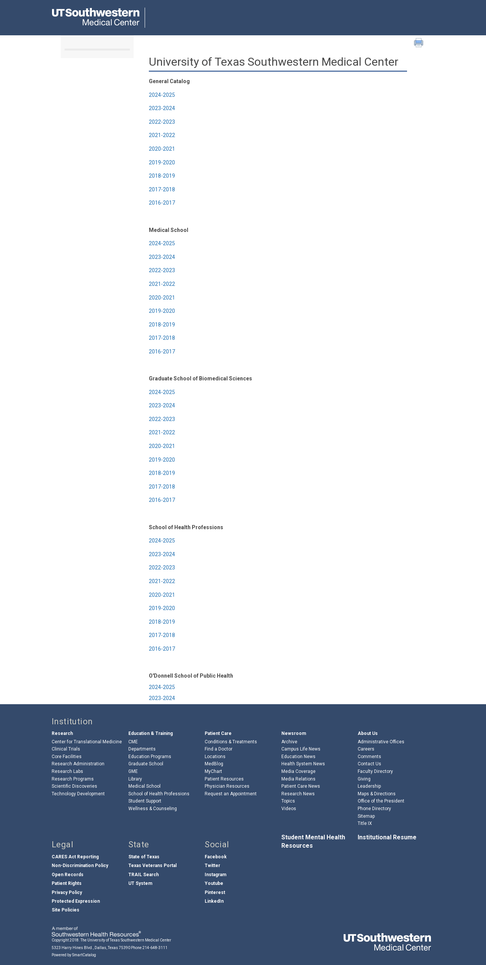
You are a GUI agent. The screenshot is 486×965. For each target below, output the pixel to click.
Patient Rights (67, 883)
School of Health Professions (158, 793)
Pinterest (215, 892)
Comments (369, 756)
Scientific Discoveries (74, 786)
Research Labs (67, 771)
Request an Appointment (231, 793)
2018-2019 (162, 176)
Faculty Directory (375, 771)
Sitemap (366, 816)
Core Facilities (67, 756)
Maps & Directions (377, 793)
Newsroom (293, 733)
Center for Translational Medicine (87, 741)
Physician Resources (227, 786)
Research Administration (78, 763)
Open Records (68, 874)
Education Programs (149, 756)
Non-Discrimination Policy (80, 865)
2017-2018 (162, 189)
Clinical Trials (66, 749)
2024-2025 (162, 95)
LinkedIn (214, 901)
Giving (364, 779)
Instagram (215, 874)
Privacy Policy (67, 892)
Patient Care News (300, 786)
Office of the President (381, 801)
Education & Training (150, 733)
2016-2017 (162, 203)
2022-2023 (162, 122)
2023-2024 (162, 108)
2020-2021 (162, 149)
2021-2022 (162, 135)
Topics (288, 801)
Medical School (144, 786)
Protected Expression (76, 901)
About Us (368, 733)
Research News (298, 793)
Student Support (144, 801)
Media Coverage (298, 771)
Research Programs (73, 779)
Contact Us (369, 763)
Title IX (365, 823)
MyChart (213, 771)
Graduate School (145, 763)
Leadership (369, 786)
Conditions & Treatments (231, 741)
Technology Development (78, 793)
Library (135, 779)
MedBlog (214, 763)
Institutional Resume (387, 837)
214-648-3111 (154, 948)
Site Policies (65, 910)
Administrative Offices (381, 741)
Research (62, 733)
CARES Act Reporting (75, 856)
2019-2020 (162, 162)
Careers (366, 749)
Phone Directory (374, 808)
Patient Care (218, 733)
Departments (142, 749)
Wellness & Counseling (152, 808)
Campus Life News (300, 749)
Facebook (216, 856)
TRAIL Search (143, 874)
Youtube (214, 883)
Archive (289, 741)
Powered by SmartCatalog (74, 955)
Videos (288, 808)
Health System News (303, 763)
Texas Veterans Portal (152, 865)
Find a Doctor (218, 749)
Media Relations (298, 779)
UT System (140, 883)
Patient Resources (224, 779)
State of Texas (143, 856)
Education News (298, 756)
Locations (215, 756)
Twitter (212, 865)
